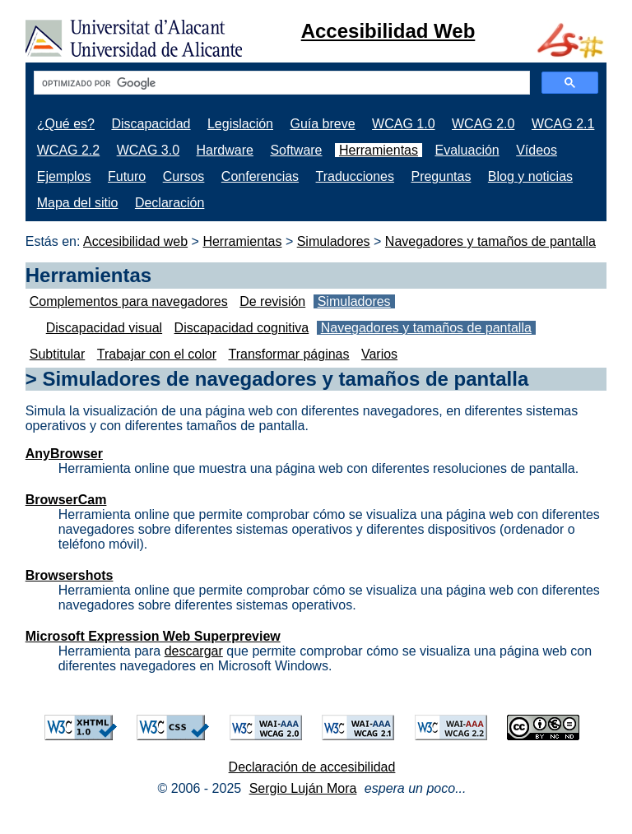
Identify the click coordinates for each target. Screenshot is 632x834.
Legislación (240, 124)
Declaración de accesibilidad (312, 767)
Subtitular (58, 354)
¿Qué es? (66, 124)
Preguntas (441, 176)
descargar (194, 651)
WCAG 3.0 (148, 150)
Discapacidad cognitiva (241, 328)
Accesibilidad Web (388, 31)
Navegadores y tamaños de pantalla (490, 241)
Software (296, 150)
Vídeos (536, 150)
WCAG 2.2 (68, 150)
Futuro (127, 176)
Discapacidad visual (104, 328)
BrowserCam (66, 500)
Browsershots (70, 575)
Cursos (184, 176)
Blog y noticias (530, 176)
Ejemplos (64, 176)
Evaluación (466, 150)
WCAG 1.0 (403, 124)
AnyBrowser (64, 454)
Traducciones (355, 176)
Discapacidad (150, 124)
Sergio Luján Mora (303, 788)
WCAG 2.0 (483, 124)
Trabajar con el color (156, 354)
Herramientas (378, 150)
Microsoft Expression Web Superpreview (153, 636)
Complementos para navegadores (129, 301)
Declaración (169, 203)
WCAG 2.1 (563, 124)
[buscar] (280, 83)
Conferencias (260, 176)
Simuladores (333, 241)
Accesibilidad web (135, 241)
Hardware (225, 150)
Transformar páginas (288, 354)
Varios (379, 354)
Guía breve (322, 124)
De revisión (272, 301)
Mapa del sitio (77, 203)
